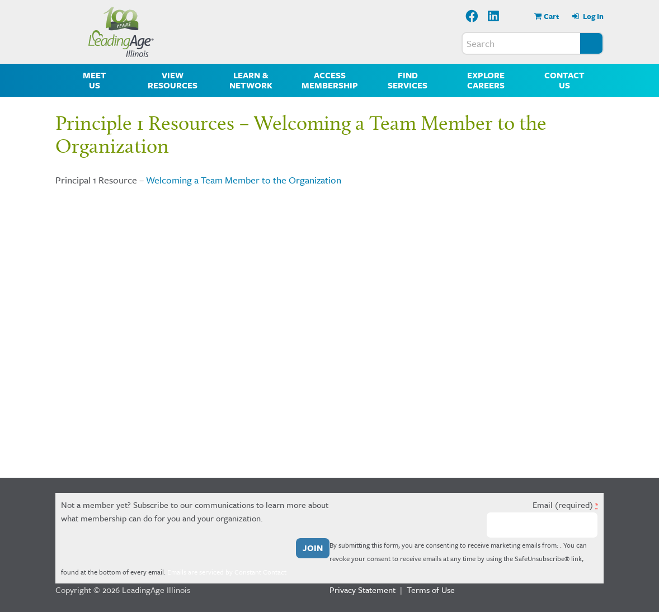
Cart (551, 16)
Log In (592, 16)
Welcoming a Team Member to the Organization (243, 180)
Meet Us (94, 80)
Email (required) (565, 504)
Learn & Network (250, 80)
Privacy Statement (363, 589)
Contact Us (564, 80)
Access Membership (330, 80)
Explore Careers (486, 80)
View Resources (172, 80)
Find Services (407, 80)
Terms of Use (431, 589)
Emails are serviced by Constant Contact (226, 572)
